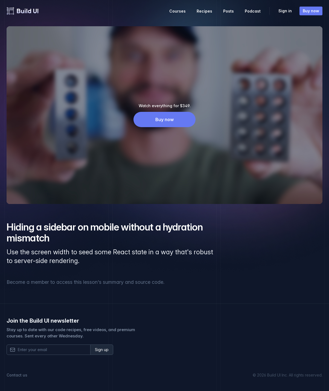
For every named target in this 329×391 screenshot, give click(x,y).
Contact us (17, 375)
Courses (177, 11)
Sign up (102, 349)
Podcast (253, 11)
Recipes (204, 11)
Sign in (285, 10)
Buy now (311, 10)
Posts (228, 11)
